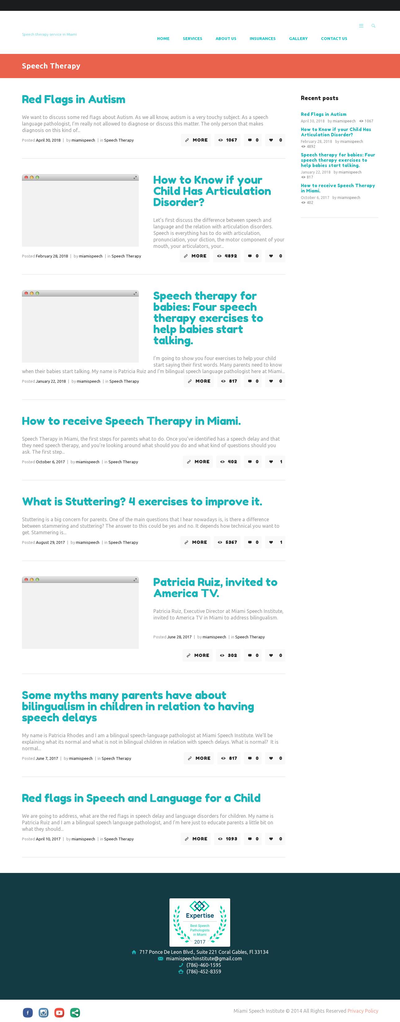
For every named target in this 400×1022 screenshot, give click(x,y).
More (200, 140)
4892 (231, 255)
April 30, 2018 (48, 140)
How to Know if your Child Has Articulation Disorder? (212, 191)
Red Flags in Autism (73, 99)
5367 (231, 542)
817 (233, 381)
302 (232, 655)
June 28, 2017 (179, 637)
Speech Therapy (119, 140)
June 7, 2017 (47, 758)
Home (163, 38)
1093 (231, 838)
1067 (231, 140)
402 (232, 461)
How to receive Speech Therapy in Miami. (131, 420)
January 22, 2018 (51, 381)
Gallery (298, 38)
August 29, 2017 (50, 542)
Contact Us (334, 38)
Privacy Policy (363, 1011)
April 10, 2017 (48, 839)
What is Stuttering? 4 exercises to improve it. (142, 501)
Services (192, 38)
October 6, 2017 (50, 462)
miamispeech (83, 140)
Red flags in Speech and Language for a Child (141, 797)
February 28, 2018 (52, 256)
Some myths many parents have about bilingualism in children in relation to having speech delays (138, 706)
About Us (226, 38)
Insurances (263, 38)
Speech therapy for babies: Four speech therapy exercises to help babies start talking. (208, 318)
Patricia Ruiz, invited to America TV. (215, 587)
